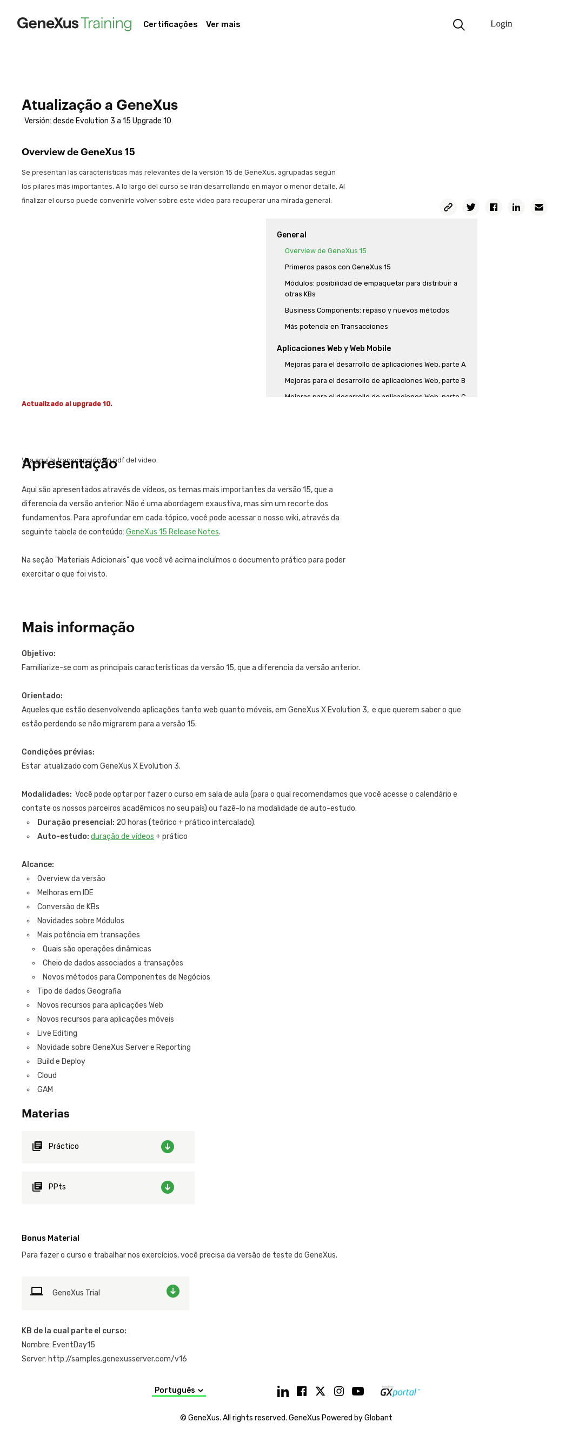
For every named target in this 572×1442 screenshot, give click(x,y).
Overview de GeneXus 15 (326, 251)
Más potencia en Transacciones (336, 326)
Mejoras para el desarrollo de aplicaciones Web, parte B (375, 380)
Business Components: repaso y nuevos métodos (367, 310)
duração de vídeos (122, 836)
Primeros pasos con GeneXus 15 (338, 267)
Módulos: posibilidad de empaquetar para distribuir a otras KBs (371, 288)
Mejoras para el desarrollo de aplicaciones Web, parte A (375, 364)
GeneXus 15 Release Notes (172, 532)
